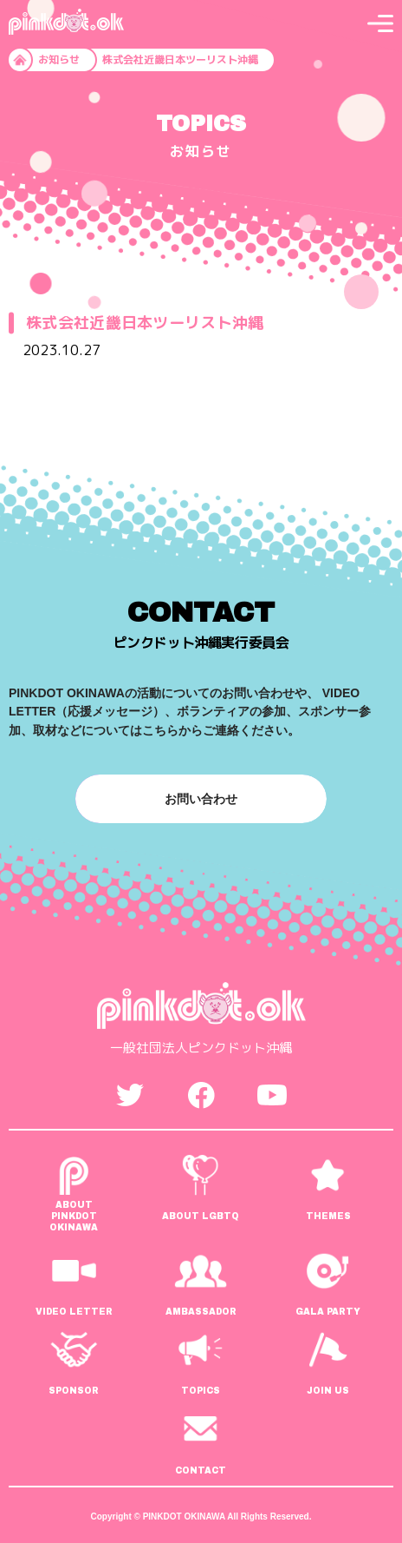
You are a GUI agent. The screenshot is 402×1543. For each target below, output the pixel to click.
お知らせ (59, 59)
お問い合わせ (201, 799)
